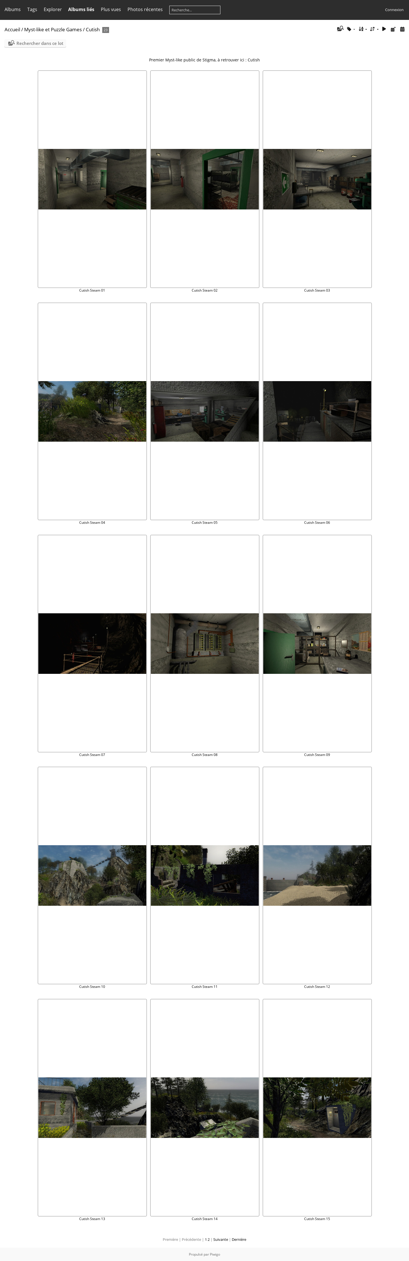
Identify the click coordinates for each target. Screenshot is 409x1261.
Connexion (394, 9)
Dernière (239, 1239)
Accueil (12, 29)
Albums (13, 9)
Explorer (53, 9)
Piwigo (215, 1254)
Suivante (220, 1239)
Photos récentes (145, 9)
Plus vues (111, 9)
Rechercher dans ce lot (39, 43)
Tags (32, 9)
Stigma (209, 60)
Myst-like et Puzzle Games (53, 29)
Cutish (93, 29)
